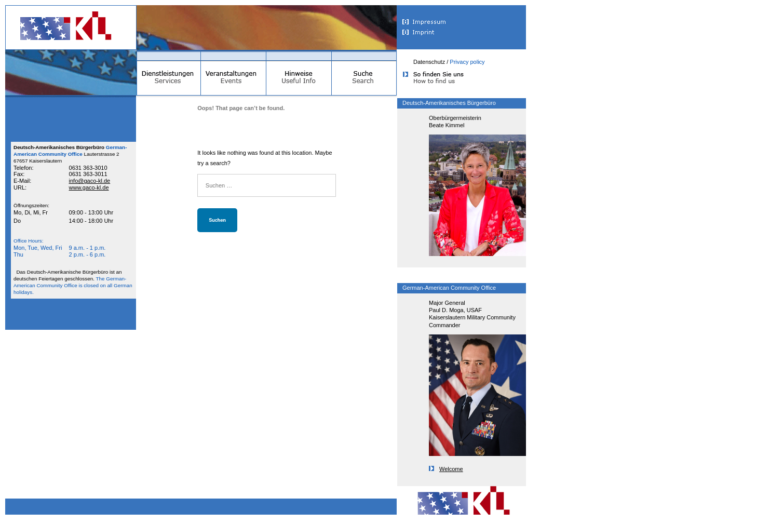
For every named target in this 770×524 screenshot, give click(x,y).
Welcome (446, 469)
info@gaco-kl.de (90, 181)
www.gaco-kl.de (89, 187)
